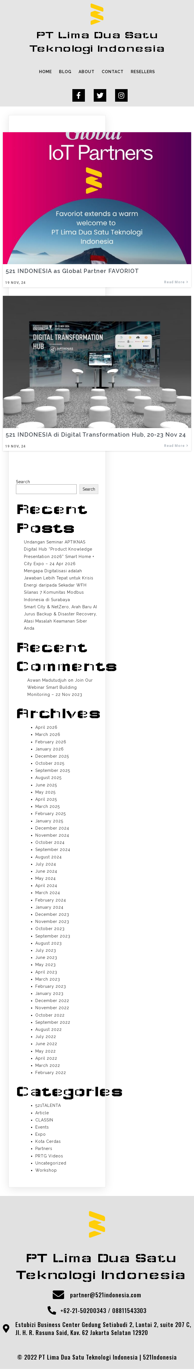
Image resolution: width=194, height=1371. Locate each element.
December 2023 (52, 915)
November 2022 (52, 1009)
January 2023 (49, 994)
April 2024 (46, 886)
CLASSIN (44, 1121)
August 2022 (48, 1030)
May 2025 (45, 793)
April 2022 (46, 1059)
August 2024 (48, 858)
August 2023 (48, 944)
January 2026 (49, 750)
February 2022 (50, 1073)
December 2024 (52, 829)
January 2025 (49, 822)
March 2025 (47, 807)
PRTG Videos (49, 1157)
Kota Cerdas (48, 1142)
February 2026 (50, 742)
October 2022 (50, 1016)
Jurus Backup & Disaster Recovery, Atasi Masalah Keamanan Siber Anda (60, 622)
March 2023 (47, 980)
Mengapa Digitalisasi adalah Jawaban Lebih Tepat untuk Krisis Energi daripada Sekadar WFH (58, 578)
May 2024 (45, 879)
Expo (40, 1135)
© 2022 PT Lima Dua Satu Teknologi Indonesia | (80, 1359)
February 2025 (50, 814)
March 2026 (47, 735)
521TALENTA (48, 1106)
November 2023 (52, 922)
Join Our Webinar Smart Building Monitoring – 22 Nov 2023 (60, 688)
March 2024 (47, 894)
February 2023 (50, 987)
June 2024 (46, 872)
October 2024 (50, 843)
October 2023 (50, 930)
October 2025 (49, 764)
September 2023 (52, 937)
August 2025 (48, 778)
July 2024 (45, 865)
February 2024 (50, 901)
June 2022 (46, 1045)
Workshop (46, 1171)
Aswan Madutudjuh (47, 681)
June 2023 (46, 958)
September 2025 (52, 771)
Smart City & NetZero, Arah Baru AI (60, 607)
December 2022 (52, 1001)
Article (42, 1113)
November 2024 (52, 836)
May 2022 (45, 1052)
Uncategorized (50, 1164)
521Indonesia (160, 1359)
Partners (43, 1149)
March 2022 (47, 1066)
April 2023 (46, 973)
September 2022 (52, 1023)
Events (42, 1128)
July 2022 (45, 1037)
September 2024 (52, 850)
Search (23, 482)
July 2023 (45, 951)
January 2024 (49, 908)
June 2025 (46, 786)
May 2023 (45, 965)
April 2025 (46, 800)
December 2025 (52, 757)
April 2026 (46, 728)
